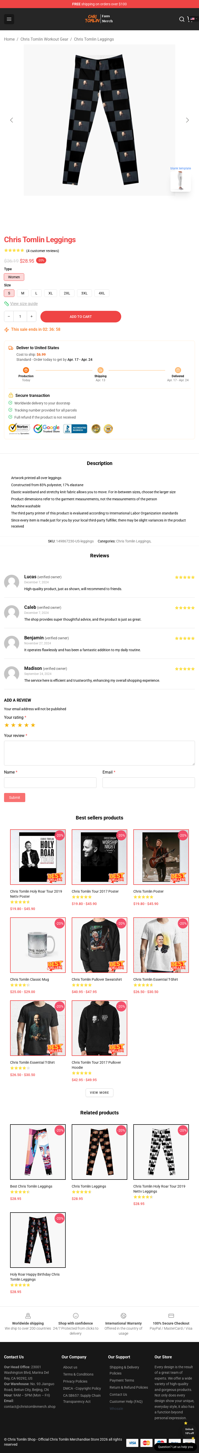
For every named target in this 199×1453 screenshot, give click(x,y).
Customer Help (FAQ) (126, 1402)
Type (8, 269)
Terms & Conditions (78, 1374)
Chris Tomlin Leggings (94, 39)
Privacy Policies (75, 1381)
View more (99, 1092)
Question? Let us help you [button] (175, 1447)
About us (70, 1367)
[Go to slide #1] (86, 207)
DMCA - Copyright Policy (82, 1388)
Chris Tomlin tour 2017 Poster (95, 891)
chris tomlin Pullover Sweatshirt (97, 979)
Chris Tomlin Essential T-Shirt (155, 979)
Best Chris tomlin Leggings (31, 1186)
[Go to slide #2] (113, 207)
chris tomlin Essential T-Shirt (32, 1062)
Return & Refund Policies (129, 1387)
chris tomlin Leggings (89, 1186)
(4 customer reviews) (42, 251)
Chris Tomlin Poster (148, 891)
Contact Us (118, 1394)
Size (7, 285)
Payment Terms (122, 1380)
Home (9, 39)
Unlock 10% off (189, 1431)
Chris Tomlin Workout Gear (44, 39)
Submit (14, 798)
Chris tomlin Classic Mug (29, 979)
